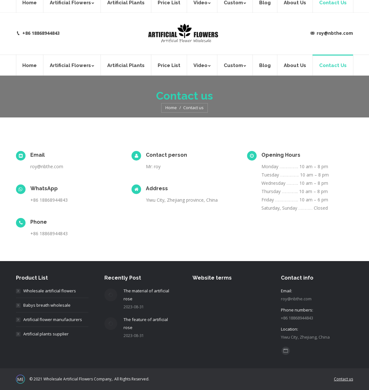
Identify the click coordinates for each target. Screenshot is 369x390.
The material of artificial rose (146, 295)
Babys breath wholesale (47, 305)
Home (171, 107)
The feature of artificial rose (146, 323)
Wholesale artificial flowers (49, 291)
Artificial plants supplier (46, 334)
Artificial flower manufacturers (52, 319)
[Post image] (110, 295)
